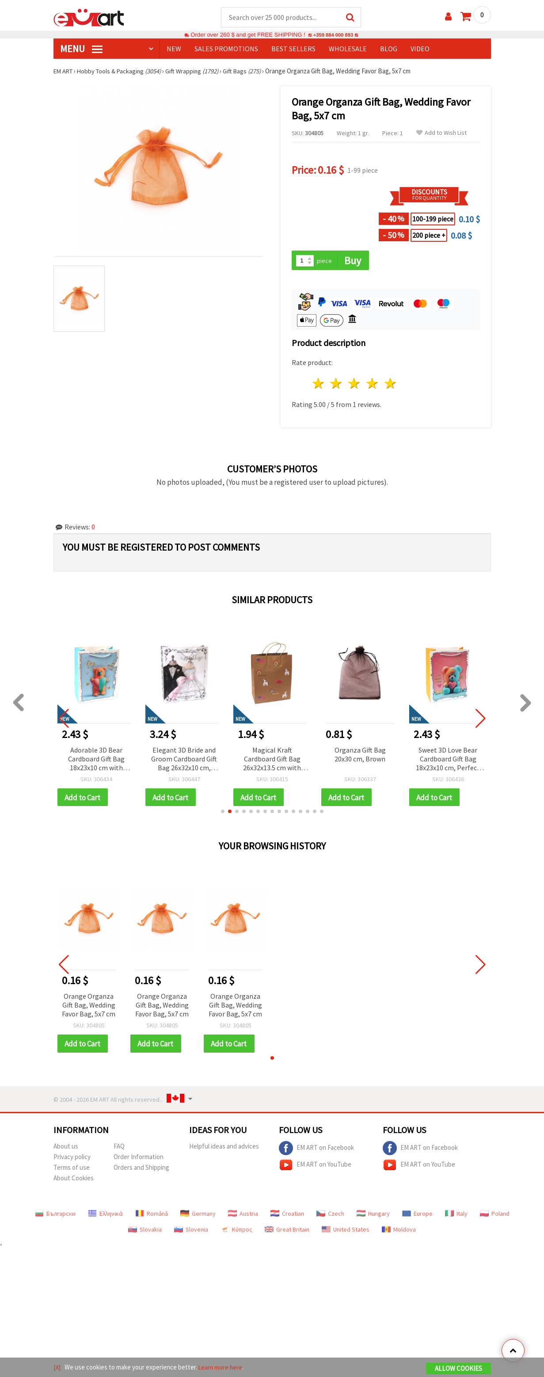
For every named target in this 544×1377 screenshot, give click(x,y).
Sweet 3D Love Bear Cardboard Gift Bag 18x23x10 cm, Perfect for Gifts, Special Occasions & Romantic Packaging (448, 760)
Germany (198, 1216)
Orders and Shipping (141, 1169)
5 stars (390, 385)
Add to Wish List (441, 133)
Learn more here (221, 1367)
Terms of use (71, 1169)
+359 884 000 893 (333, 35)
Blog (388, 49)
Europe (417, 1215)
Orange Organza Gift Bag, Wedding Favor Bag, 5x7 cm (88, 1006)
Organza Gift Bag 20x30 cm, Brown (360, 755)
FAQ (119, 1148)
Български (55, 1215)
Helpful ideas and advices (224, 1148)
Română (151, 1215)
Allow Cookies (458, 1369)
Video (420, 49)
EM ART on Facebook (316, 1150)
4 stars (373, 385)
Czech (330, 1216)
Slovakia (145, 1232)
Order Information (139, 1159)
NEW (174, 49)
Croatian (287, 1216)
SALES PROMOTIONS (226, 49)
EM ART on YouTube (315, 1167)
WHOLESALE (348, 49)
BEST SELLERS (293, 49)
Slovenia (191, 1232)
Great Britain (287, 1231)
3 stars (355, 385)
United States (345, 1231)
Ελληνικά (105, 1215)
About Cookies (73, 1180)
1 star (318, 385)
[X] (57, 1367)
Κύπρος (236, 1231)
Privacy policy (72, 1159)
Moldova (399, 1231)
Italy (456, 1216)
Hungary (373, 1216)
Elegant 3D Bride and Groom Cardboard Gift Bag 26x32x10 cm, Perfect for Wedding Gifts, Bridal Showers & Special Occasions (184, 760)
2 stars (336, 385)
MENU (81, 49)
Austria (243, 1216)
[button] (222, 813)
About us (65, 1148)
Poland (495, 1216)
